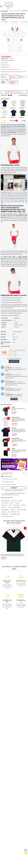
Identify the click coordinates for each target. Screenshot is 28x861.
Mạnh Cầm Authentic (8, 472)
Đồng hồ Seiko (4, 514)
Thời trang (16, 21)
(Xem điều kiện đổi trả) (13, 479)
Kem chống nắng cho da (7, 516)
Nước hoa (13, 509)
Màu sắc (3, 337)
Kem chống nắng (5, 500)
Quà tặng (23, 505)
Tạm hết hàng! (14, 92)
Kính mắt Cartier (5, 509)
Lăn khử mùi (4, 505)
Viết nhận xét (14, 361)
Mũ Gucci (11, 502)
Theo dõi (24, 473)
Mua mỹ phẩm (16, 505)
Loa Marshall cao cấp (15, 514)
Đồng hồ (20, 500)
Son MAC (17, 502)
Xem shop (14, 487)
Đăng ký (21, 490)
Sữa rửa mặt (14, 500)
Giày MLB (4, 511)
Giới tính (3, 334)
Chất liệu (3, 331)
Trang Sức (3, 507)
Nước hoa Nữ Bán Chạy (13, 511)
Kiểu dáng (3, 339)
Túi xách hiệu (4, 502)
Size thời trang (5, 346)
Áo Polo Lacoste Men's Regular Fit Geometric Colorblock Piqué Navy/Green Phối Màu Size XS (13, 555)
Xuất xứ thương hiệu (5, 343)
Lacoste (4, 11)
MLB (10, 505)
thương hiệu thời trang (17, 192)
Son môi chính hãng (21, 509)
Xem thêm (14, 399)
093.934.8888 (10, 5)
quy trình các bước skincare (14, 507)
